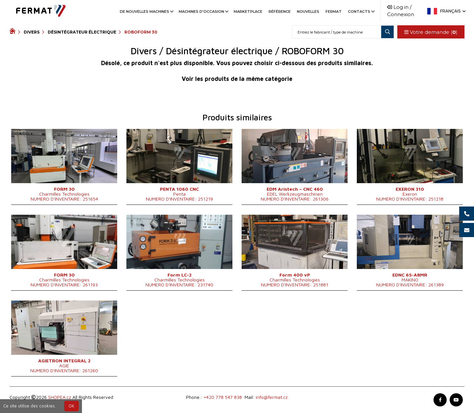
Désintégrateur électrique (82, 32)
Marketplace (248, 11)
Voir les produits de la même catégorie (237, 78)
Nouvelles (308, 11)
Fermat (334, 11)
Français (452, 11)
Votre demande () (431, 32)
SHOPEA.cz (59, 397)
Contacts (361, 11)
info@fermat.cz (272, 397)
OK (71, 405)
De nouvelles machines (146, 11)
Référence (280, 11)
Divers (32, 32)
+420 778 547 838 (222, 397)
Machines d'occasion (203, 11)
